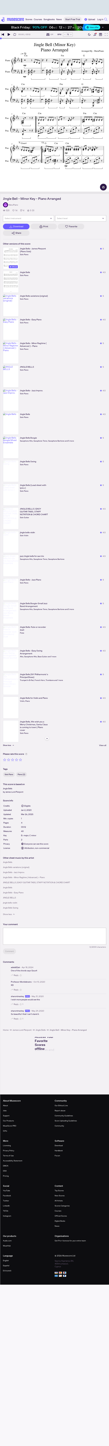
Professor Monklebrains (21, 982)
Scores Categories (62, 1206)
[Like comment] (21, 975)
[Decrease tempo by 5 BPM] (64, 34)
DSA (5, 1171)
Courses (58, 1211)
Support (6, 1116)
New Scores (60, 1196)
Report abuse (60, 1111)
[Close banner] (102, 27)
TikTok (5, 1211)
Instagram (7, 1216)
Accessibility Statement (12, 1161)
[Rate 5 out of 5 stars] (20, 759)
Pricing (6, 1176)
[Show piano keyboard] (95, 34)
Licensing (7, 1145)
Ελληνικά (7, 1271)
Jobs (4, 1111)
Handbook (59, 1151)
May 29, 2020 (38, 1011)
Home (6, 1030)
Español (6, 1266)
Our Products (8, 1121)
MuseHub (7, 1246)
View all (102, 745)
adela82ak (15, 967)
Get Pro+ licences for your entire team (70, 1241)
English (6, 1260)
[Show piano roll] (100, 34)
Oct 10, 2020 (39, 982)
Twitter (6, 1201)
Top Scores (59, 1190)
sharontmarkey (17, 996)
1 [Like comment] (21, 1004)
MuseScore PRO (9, 1126)
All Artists (59, 1201)
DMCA (5, 1166)
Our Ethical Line (61, 1105)
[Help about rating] (26, 754)
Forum (57, 1156)
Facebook (7, 1196)
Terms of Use (8, 1156)
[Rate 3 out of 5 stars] (12, 759)
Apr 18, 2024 (27, 967)
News (57, 1226)
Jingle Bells (7, 788)
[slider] (1, 38)
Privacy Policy (8, 1151)
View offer (93, 27)
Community (59, 1126)
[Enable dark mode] (89, 34)
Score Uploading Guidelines (66, 1121)
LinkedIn (6, 1206)
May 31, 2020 (38, 996)
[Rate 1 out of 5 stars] (4, 759)
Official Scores (61, 1216)
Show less (9, 914)
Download (59, 1145)
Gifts (5, 1131)
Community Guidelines (64, 1116)
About (5, 1105)
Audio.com (7, 1241)
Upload (89, 19)
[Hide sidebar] (47, 738)
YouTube (6, 1190)
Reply (14, 975)
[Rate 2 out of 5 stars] (8, 759)
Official (13, 267)
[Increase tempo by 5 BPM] (70, 34)
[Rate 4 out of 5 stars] (16, 759)
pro (27, 996)
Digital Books (60, 1221)
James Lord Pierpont (14, 792)
